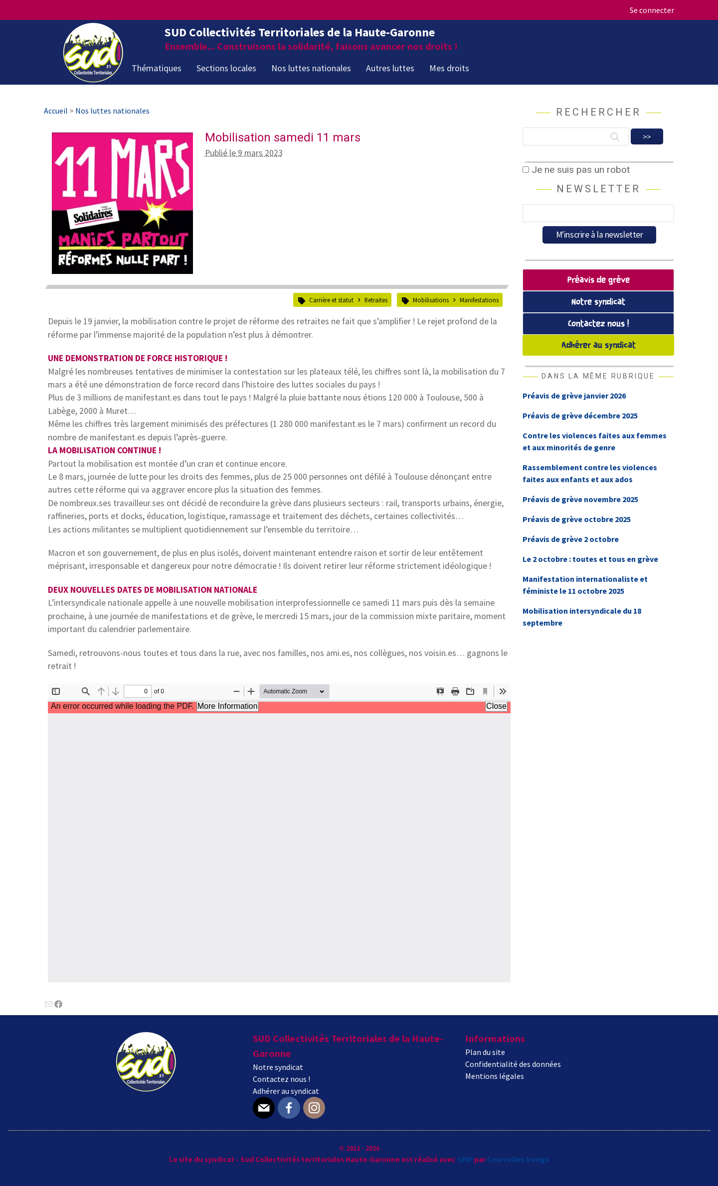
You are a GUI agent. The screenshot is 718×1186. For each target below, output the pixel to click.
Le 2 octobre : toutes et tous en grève (590, 559)
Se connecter (652, 10)
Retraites (375, 300)
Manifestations (479, 300)
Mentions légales (494, 1076)
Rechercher (598, 112)
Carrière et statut (331, 300)
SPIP (465, 1159)
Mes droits (449, 68)
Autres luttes (390, 68)
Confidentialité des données (513, 1064)
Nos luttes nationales (311, 68)
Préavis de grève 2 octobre (571, 539)
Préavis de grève (598, 280)
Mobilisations (431, 300)
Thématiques (156, 68)
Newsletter (598, 189)
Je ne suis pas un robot (576, 169)
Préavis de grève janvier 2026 (574, 395)
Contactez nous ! (598, 324)
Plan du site (485, 1052)
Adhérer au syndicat (598, 345)
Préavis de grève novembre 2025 (580, 499)
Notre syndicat (598, 302)
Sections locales (226, 68)
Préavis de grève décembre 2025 (580, 415)
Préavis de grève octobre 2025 (577, 519)
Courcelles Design (518, 1159)
